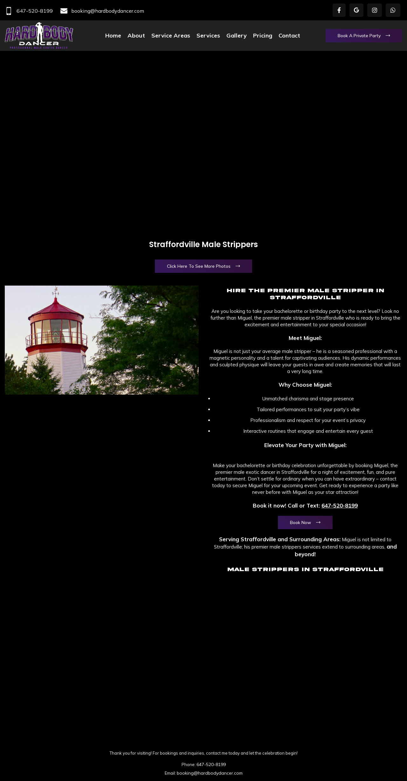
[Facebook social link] (339, 10)
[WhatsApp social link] (393, 10)
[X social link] (356, 10)
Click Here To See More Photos (199, 266)
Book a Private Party (359, 35)
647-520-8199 (29, 11)
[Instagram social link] (374, 10)
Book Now (300, 522)
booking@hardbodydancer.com (102, 11)
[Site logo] (39, 35)
